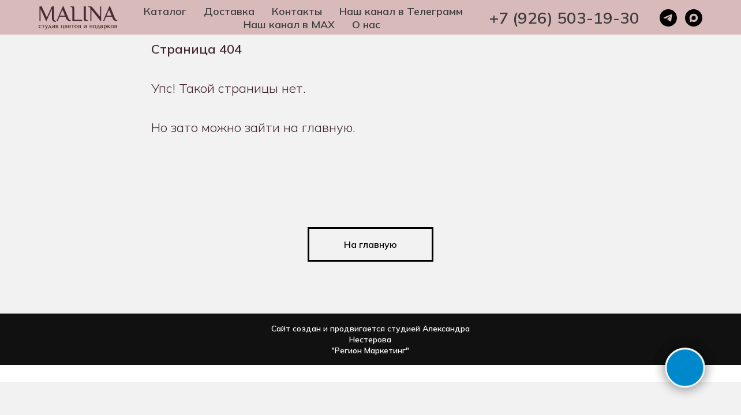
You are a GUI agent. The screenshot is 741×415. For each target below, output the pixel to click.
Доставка (229, 11)
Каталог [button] (165, 11)
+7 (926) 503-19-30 (564, 17)
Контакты (297, 11)
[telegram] (668, 18)
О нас (366, 24)
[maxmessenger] (693, 18)
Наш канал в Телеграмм (401, 11)
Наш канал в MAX (289, 24)
